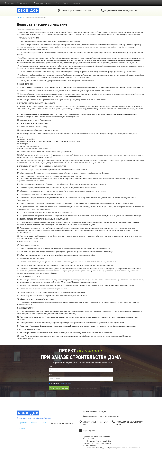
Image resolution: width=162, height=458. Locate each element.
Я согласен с (60, 384)
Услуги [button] (66, 3)
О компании (9, 3)
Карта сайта (23, 423)
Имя (50, 366)
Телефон (52, 375)
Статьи (44, 423)
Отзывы (22, 428)
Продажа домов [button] (24, 3)
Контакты (76, 3)
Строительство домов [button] (43, 3)
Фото (57, 3)
